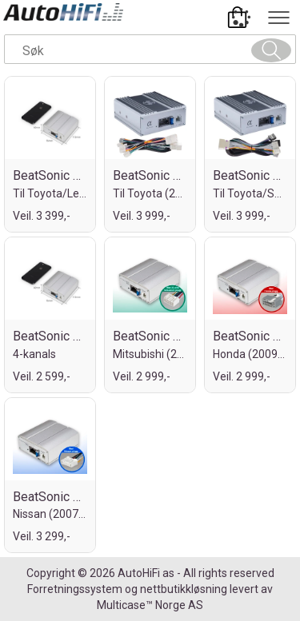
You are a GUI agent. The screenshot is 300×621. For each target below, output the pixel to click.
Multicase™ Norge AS (150, 605)
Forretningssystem (74, 589)
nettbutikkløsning (183, 589)
